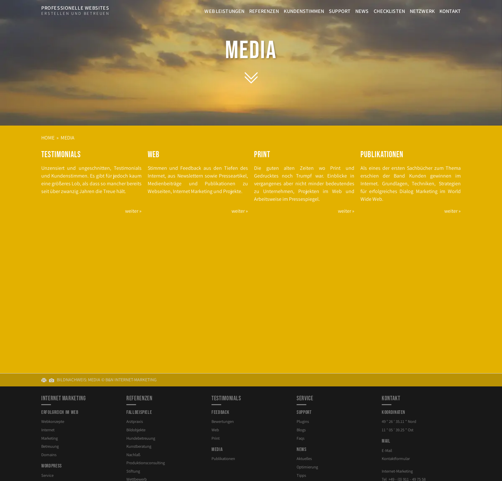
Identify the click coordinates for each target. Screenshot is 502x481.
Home (47, 137)
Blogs (301, 430)
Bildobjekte (135, 430)
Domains (48, 454)
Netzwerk (422, 11)
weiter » (133, 211)
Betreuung (50, 446)
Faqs (300, 438)
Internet (47, 430)
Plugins (303, 421)
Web (215, 430)
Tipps (301, 475)
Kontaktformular (396, 458)
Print (216, 438)
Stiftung (133, 471)
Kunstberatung (138, 446)
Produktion (145, 463)
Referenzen (264, 11)
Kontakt (450, 11)
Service (47, 475)
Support (339, 11)
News (362, 11)
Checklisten (389, 11)
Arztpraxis (134, 421)
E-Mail (387, 450)
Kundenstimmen (304, 11)
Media (251, 51)
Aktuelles (304, 458)
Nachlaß (133, 454)
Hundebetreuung (140, 438)
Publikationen (223, 458)
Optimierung (307, 467)
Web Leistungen (224, 11)
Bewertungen (223, 421)
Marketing (49, 438)
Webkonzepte (52, 421)
